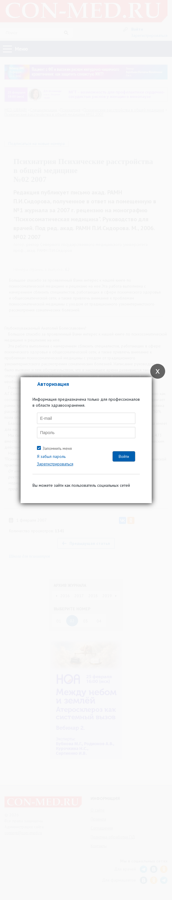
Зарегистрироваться (55, 464)
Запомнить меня (57, 448)
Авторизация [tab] (53, 383)
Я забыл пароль (51, 456)
